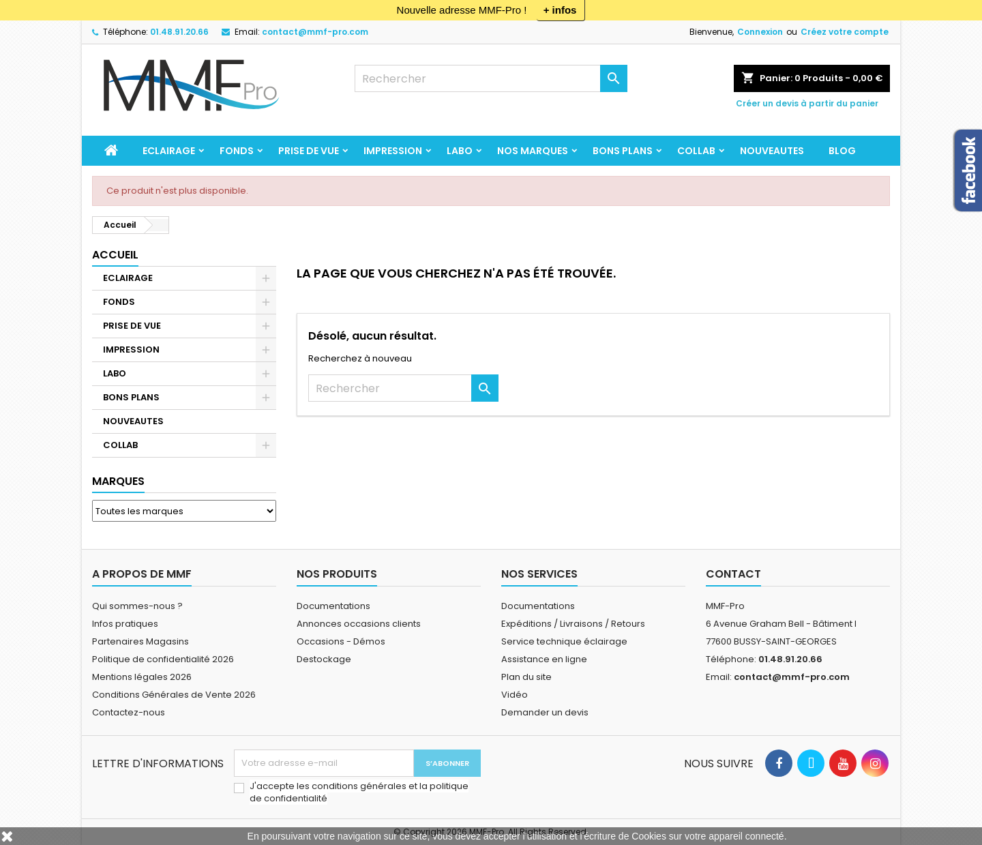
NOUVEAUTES (772, 151)
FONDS (237, 151)
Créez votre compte (845, 32)
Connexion (760, 32)
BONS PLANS (623, 151)
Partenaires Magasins (140, 641)
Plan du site (526, 676)
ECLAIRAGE (169, 151)
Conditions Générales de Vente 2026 (174, 694)
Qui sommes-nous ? (137, 605)
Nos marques (532, 151)
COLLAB (696, 151)
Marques (118, 481)
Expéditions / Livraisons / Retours (573, 623)
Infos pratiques (125, 623)
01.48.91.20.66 (179, 32)
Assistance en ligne (544, 659)
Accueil (115, 255)
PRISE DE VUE (308, 151)
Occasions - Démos (341, 641)
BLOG (842, 151)
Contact (733, 574)
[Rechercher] (491, 78)
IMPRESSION (392, 151)
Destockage (324, 659)
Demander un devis (545, 712)
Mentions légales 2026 (142, 676)
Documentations (333, 605)
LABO (460, 151)
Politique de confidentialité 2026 (163, 659)
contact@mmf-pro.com (315, 32)
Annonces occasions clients (359, 623)
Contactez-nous (128, 712)
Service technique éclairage (564, 641)
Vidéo (514, 694)
